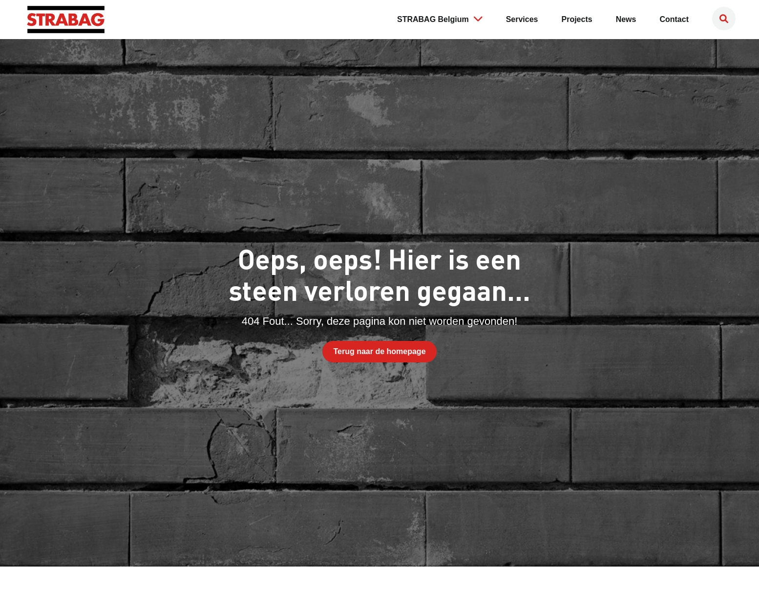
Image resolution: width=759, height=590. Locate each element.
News (626, 19)
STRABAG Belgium (440, 18)
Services (522, 19)
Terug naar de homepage (379, 351)
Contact (674, 19)
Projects (577, 19)
